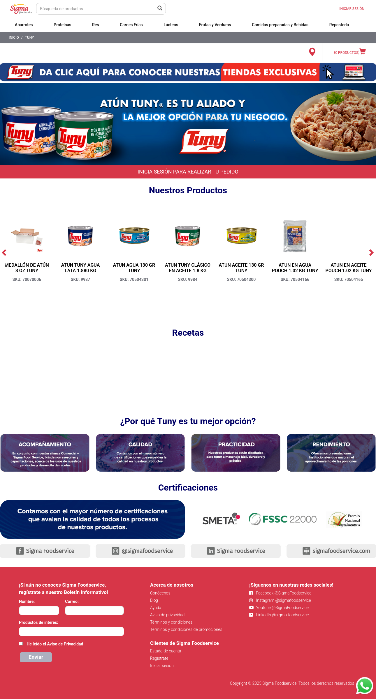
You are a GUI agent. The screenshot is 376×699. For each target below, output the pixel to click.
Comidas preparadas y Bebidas (280, 24)
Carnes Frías (131, 24)
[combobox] (71, 631)
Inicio (14, 38)
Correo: (72, 601)
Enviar (36, 657)
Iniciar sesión (162, 665)
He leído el (55, 644)
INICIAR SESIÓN (351, 9)
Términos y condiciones (171, 622)
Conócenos (160, 593)
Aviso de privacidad (167, 615)
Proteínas (62, 24)
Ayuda (155, 607)
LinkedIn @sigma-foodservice (279, 615)
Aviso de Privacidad (65, 644)
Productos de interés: (38, 622)
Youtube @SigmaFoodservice (279, 607)
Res (95, 24)
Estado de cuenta (165, 651)
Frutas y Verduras (215, 24)
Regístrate (159, 658)
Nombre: (27, 601)
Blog (154, 600)
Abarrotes (24, 24)
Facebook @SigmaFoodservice (280, 593)
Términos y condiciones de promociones (186, 629)
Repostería (339, 24)
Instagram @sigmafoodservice (280, 600)
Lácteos (171, 24)
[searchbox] (22, 630)
